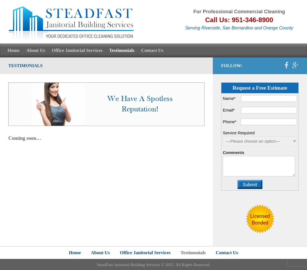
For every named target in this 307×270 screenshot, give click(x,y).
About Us (35, 50)
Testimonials (121, 50)
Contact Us (152, 50)
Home (13, 50)
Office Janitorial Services (77, 50)
